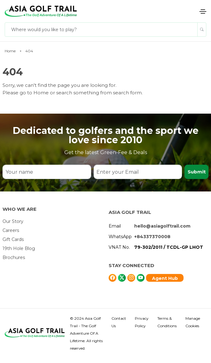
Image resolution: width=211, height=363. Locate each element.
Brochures (13, 257)
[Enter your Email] (138, 172)
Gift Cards (13, 239)
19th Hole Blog (18, 248)
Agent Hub (165, 278)
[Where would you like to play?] (101, 29)
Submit (197, 172)
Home (41, 93)
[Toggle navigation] (202, 11)
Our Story (12, 221)
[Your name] (46, 172)
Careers (10, 230)
